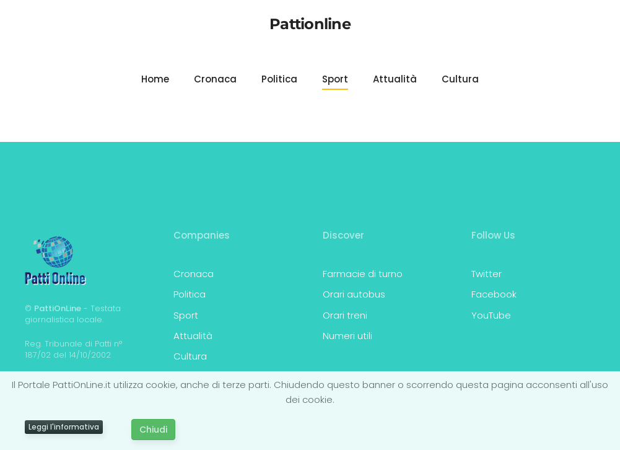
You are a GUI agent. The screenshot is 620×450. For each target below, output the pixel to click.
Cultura (460, 79)
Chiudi (153, 429)
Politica (279, 79)
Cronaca (215, 79)
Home (155, 79)
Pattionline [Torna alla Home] (310, 24)
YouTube (491, 315)
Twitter (486, 273)
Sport (335, 79)
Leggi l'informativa (63, 426)
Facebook (494, 294)
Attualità (395, 79)
